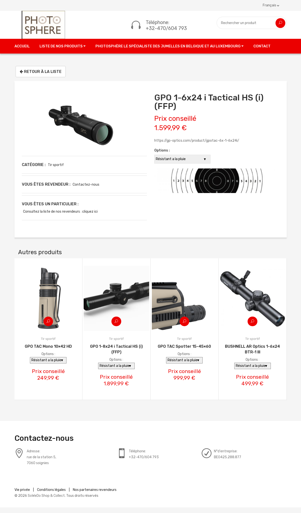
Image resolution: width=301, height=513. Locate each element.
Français (271, 5)
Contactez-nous (86, 190)
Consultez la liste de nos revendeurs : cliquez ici (60, 217)
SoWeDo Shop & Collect (46, 501)
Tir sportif (56, 170)
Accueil (22, 51)
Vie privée (22, 495)
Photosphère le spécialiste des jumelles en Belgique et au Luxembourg (169, 51)
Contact (262, 51)
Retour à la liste (41, 77)
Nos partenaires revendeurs (95, 495)
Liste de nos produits (62, 51)
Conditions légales (51, 495)
